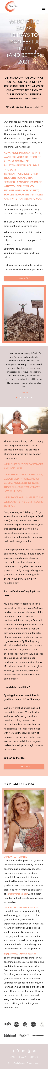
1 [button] (16, 397)
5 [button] (31, 397)
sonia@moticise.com (17, 893)
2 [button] (20, 397)
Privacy (22, 1057)
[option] (24, 372)
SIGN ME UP (24, 278)
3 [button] (24, 397)
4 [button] (28, 397)
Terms (11, 1057)
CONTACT (35, 1057)
